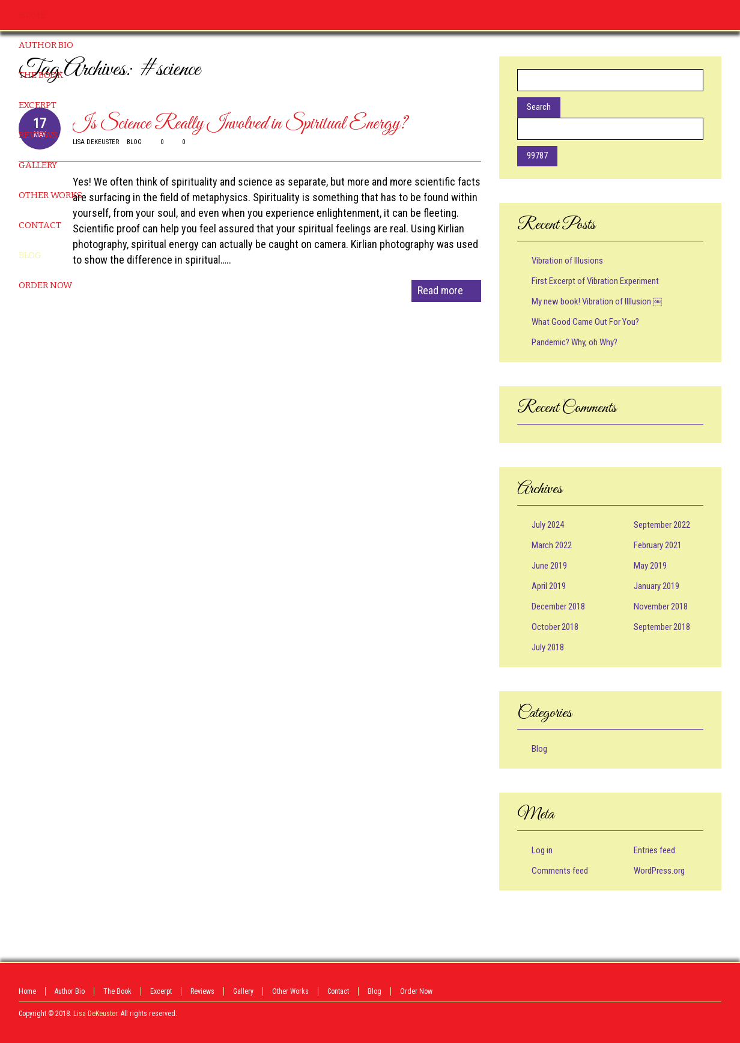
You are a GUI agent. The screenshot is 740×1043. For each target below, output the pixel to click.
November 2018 (661, 606)
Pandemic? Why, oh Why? (574, 342)
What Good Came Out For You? (585, 321)
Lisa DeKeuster (95, 1013)
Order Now (416, 991)
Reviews (202, 991)
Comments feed (560, 870)
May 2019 (650, 565)
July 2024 (548, 524)
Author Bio (70, 991)
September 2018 (662, 626)
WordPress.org (659, 870)
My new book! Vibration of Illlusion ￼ (597, 301)
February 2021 (658, 545)
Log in (542, 850)
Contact (338, 991)
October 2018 (555, 626)
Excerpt (161, 991)
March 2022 (552, 545)
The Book (117, 991)
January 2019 (656, 586)
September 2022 (662, 524)
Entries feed (654, 850)
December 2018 (558, 606)
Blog (539, 748)
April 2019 (549, 586)
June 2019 (549, 565)
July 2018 (548, 647)
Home (27, 991)
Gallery (243, 991)
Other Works (290, 991)
